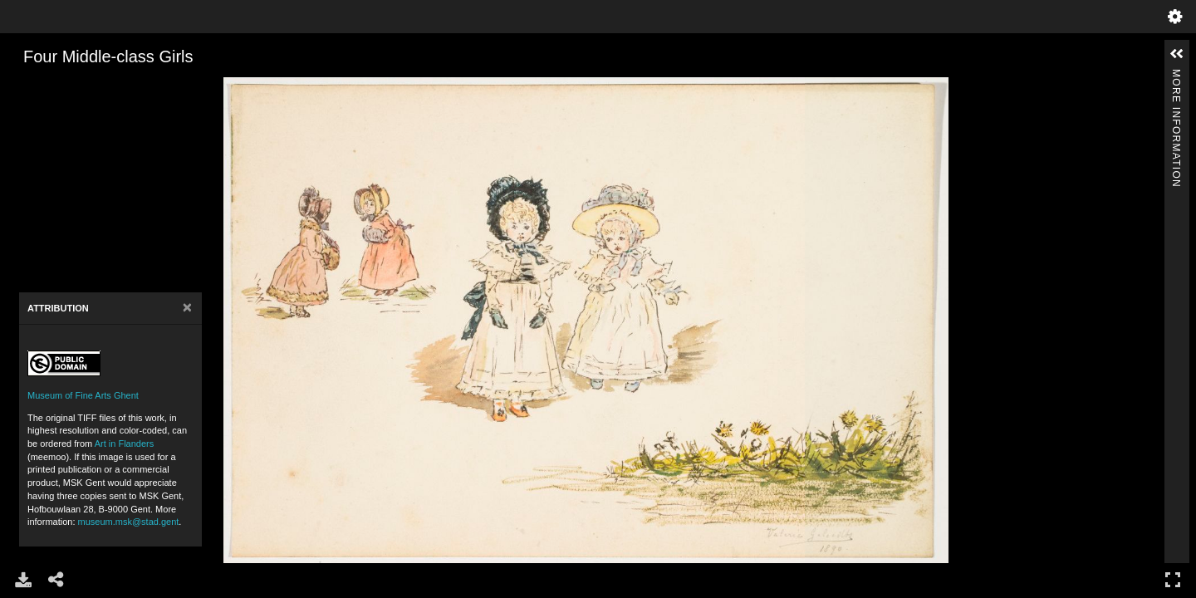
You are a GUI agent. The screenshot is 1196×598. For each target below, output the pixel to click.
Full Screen (1172, 579)
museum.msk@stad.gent (128, 522)
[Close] (187, 308)
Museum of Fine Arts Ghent (83, 395)
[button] (1177, 54)
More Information (1176, 76)
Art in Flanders (124, 443)
